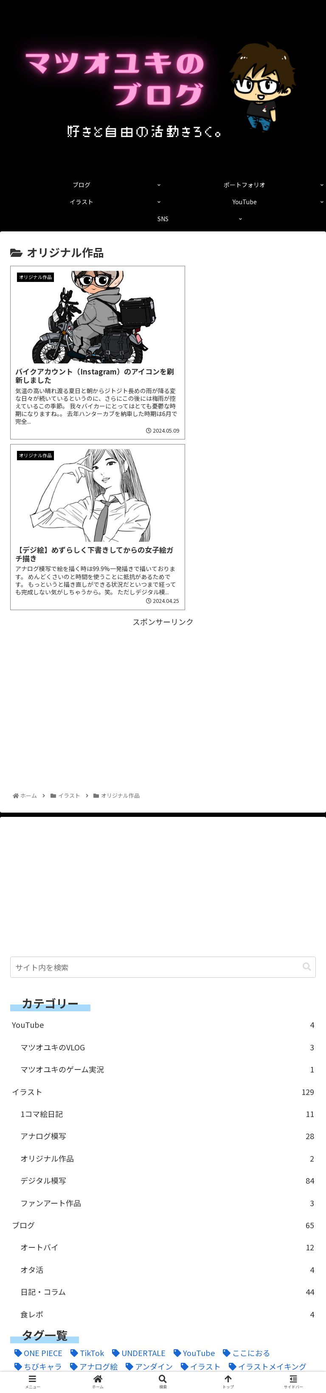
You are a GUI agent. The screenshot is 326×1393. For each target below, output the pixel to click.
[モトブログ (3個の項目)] (155, 1223)
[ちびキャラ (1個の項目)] (36, 1182)
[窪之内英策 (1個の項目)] (192, 1251)
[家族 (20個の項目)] (24, 1251)
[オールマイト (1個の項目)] (40, 1195)
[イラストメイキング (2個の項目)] (265, 1182)
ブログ (163, 1040)
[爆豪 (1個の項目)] (147, 1251)
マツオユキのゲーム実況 (167, 885)
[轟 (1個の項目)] (20, 1264)
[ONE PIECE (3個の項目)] (36, 1168)
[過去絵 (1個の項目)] (53, 1264)
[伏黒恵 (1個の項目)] (69, 1237)
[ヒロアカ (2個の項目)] (166, 1209)
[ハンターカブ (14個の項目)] (111, 1209)
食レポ (167, 1129)
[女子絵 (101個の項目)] (237, 1237)
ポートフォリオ (163, 1353)
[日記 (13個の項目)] (82, 1251)
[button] (307, 783)
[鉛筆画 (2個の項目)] (149, 1264)
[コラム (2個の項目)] (250, 1195)
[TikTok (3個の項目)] (85, 1168)
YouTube (163, 840)
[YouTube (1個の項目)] (192, 1168)
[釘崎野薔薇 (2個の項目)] (101, 1264)
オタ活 (167, 1085)
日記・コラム (167, 1107)
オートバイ (167, 1062)
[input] (163, 783)
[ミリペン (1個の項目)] (103, 1223)
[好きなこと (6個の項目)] (286, 1237)
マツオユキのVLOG (167, 863)
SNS (241, 1366)
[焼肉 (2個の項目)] (115, 1251)
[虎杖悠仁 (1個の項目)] (284, 1251)
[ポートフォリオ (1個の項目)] (43, 1223)
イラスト (163, 907)
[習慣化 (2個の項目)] (240, 1251)
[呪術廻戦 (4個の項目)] (153, 1237)
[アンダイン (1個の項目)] (147, 1182)
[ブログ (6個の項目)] (273, 1209)
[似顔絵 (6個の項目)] (109, 1237)
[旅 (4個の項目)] (53, 1251)
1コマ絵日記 (167, 929)
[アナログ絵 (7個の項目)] (92, 1182)
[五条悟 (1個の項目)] (28, 1237)
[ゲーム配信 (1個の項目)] (154, 1195)
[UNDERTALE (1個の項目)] (137, 1168)
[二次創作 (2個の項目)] (255, 1223)
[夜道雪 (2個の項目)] (197, 1237)
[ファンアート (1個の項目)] (221, 1209)
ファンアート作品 (167, 1018)
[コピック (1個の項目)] (206, 1195)
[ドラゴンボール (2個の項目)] (43, 1209)
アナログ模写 (167, 951)
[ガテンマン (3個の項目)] (99, 1195)
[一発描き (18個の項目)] (207, 1223)
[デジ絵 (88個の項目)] (290, 1195)
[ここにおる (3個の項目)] (244, 1168)
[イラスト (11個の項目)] (199, 1182)
